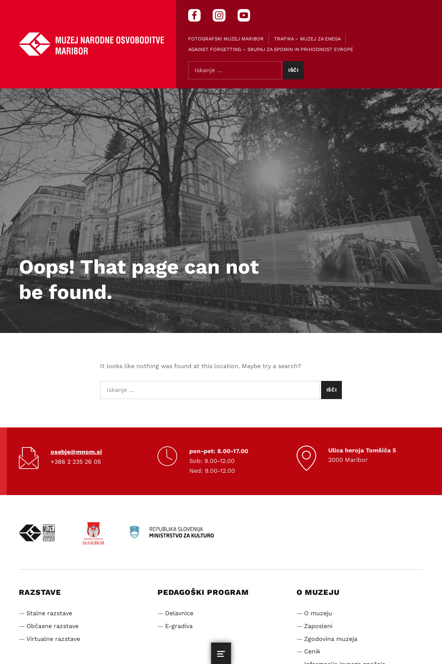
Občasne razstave (52, 626)
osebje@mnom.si (76, 451)
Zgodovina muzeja (330, 638)
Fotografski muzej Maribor (226, 39)
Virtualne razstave (53, 638)
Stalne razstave (49, 613)
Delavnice (179, 613)
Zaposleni (318, 626)
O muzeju (318, 613)
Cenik (312, 651)
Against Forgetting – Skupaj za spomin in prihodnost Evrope (270, 49)
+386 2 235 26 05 (76, 461)
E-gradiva (179, 626)
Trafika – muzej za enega (307, 39)
